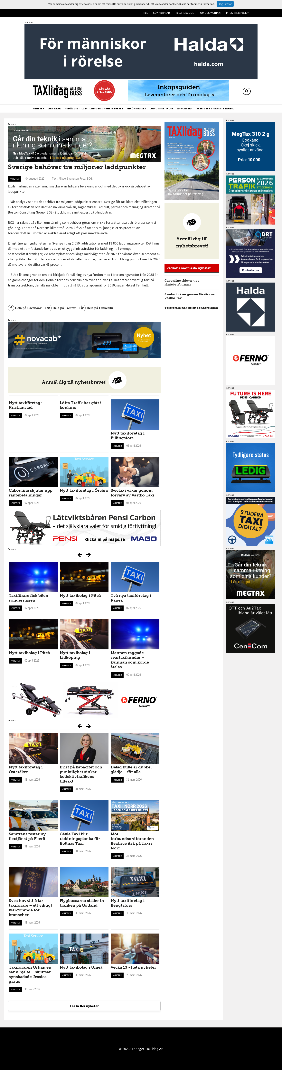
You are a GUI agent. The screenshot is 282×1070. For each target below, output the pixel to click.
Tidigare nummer (184, 13)
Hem (146, 13)
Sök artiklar (161, 13)
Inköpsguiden (136, 108)
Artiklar (54, 108)
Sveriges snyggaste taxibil (215, 108)
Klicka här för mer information (196, 4)
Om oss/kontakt (210, 13)
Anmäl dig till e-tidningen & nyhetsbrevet (94, 108)
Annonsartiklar (161, 108)
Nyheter (38, 108)
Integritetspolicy (237, 13)
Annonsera (184, 108)
